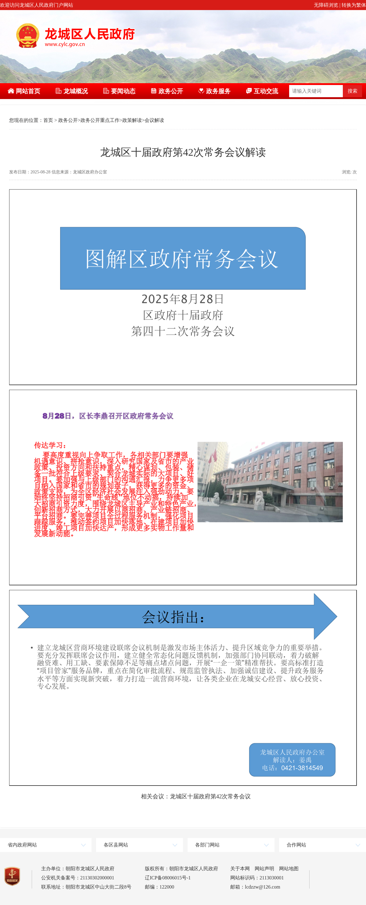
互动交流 (262, 90)
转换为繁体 (354, 5)
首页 (48, 120)
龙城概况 (71, 90)
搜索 (352, 91)
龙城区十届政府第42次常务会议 (210, 796)
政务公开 (166, 90)
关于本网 (240, 868)
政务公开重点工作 (100, 120)
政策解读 (132, 120)
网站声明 (264, 868)
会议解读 (154, 120)
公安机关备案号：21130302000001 (77, 877)
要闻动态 (119, 90)
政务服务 (214, 90)
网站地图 (289, 868)
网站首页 (24, 90)
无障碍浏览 (326, 5)
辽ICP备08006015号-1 (168, 877)
